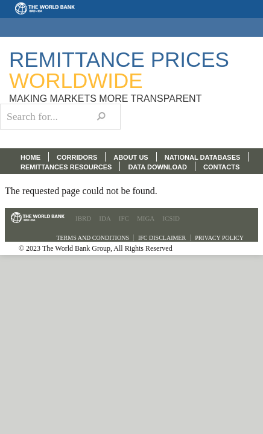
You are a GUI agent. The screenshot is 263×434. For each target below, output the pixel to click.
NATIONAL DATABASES (203, 157)
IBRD (83, 218)
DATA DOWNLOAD (157, 167)
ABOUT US (130, 157)
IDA (105, 218)
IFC (124, 218)
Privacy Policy (219, 237)
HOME (30, 157)
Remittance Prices (119, 70)
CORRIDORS (77, 157)
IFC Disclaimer (162, 237)
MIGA (145, 218)
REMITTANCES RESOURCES (66, 167)
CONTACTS (221, 167)
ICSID (171, 218)
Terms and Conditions (92, 237)
